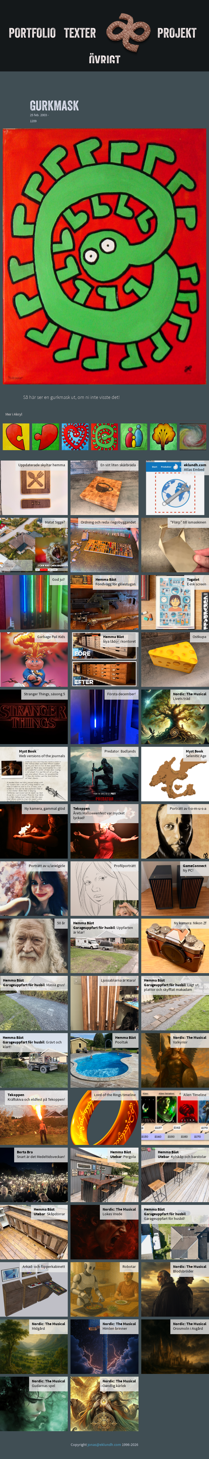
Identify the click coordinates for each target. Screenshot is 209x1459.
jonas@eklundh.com (104, 1445)
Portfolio (32, 33)
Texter (80, 33)
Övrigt (104, 60)
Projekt (176, 33)
